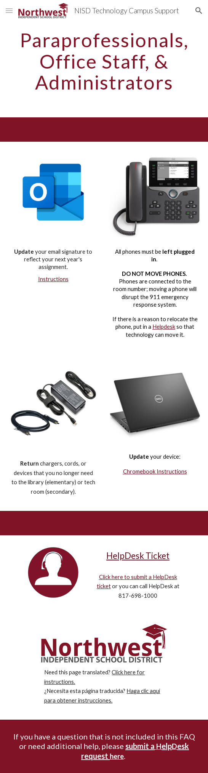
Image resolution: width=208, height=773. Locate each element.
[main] (103, 61)
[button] (9, 10)
